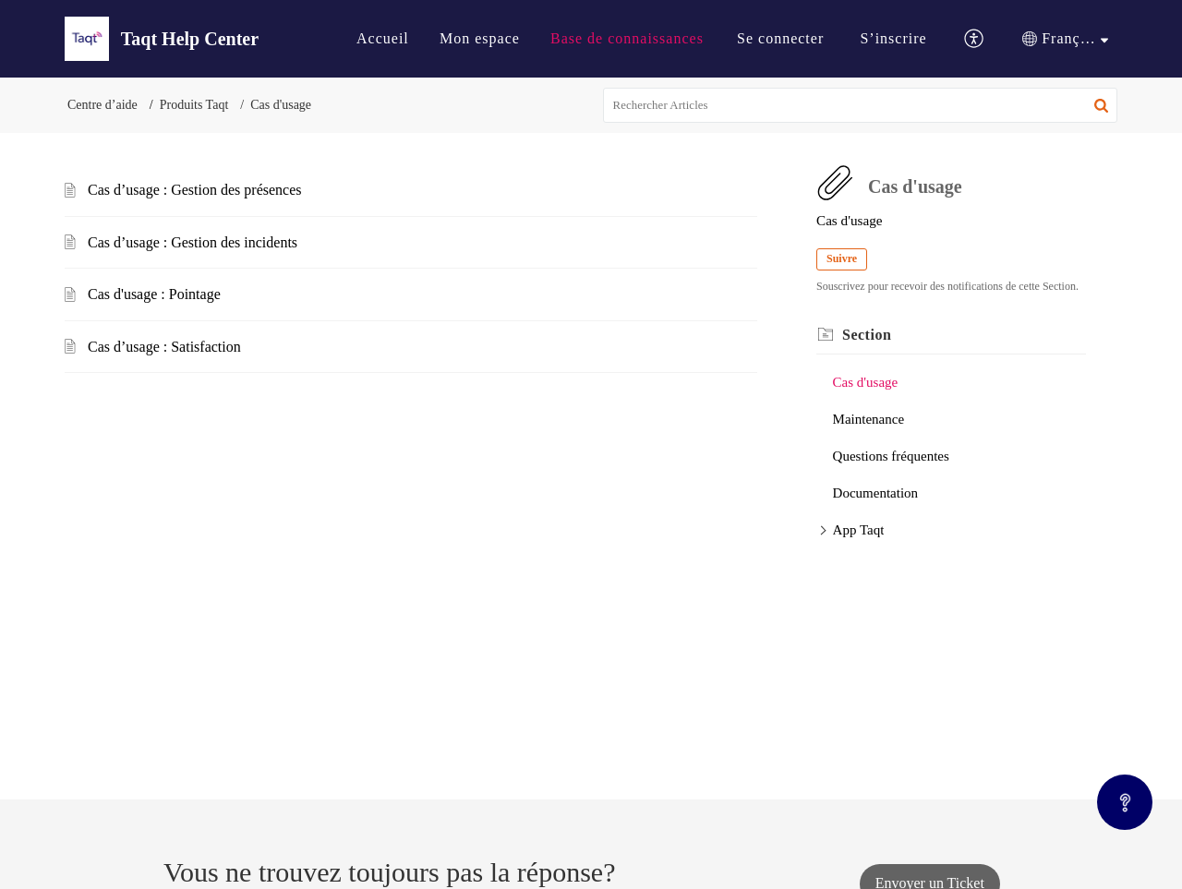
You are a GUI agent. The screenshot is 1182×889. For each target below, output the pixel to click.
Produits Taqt (194, 105)
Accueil (382, 38)
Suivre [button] (841, 258)
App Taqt (859, 530)
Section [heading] (866, 334)
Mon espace (480, 38)
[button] (974, 39)
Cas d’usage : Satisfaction (164, 346)
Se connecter (780, 38)
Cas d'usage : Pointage (154, 294)
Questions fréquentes (891, 456)
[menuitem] (383, 39)
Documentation (875, 493)
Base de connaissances (627, 38)
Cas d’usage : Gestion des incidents (192, 242)
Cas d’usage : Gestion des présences (195, 190)
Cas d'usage (866, 382)
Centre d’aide (102, 105)
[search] (860, 105)
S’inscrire (893, 38)
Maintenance (868, 419)
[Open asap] (1124, 802)
